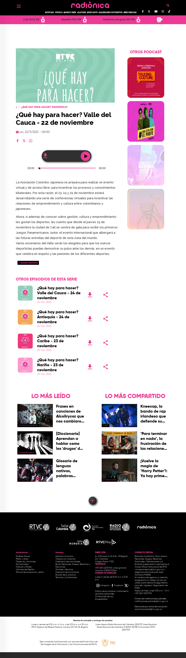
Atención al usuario (64, 556)
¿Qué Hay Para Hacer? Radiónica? (44, 107)
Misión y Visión (22, 559)
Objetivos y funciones (26, 562)
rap (106, 425)
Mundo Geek (70, 13)
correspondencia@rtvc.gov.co (149, 570)
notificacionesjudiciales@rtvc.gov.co (151, 601)
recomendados (27, 452)
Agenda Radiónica (29, 263)
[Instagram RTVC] (102, 586)
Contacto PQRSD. (143, 575)
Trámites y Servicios (64, 570)
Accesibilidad (101, 599)
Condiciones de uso (104, 597)
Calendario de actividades (67, 562)
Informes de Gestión (25, 570)
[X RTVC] (127, 586)
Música (59, 13)
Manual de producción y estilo (30, 572)
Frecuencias (130, 13)
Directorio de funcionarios (67, 572)
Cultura (82, 13)
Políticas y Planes (24, 567)
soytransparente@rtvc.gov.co (148, 609)
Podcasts (92, 13)
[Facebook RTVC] (116, 586)
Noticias (49, 13)
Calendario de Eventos (110, 13)
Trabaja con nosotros (65, 559)
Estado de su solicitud (65, 575)
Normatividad (22, 564)
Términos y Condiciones (66, 578)
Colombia (25, 480)
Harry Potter (110, 480)
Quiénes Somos (23, 556)
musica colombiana (29, 425)
